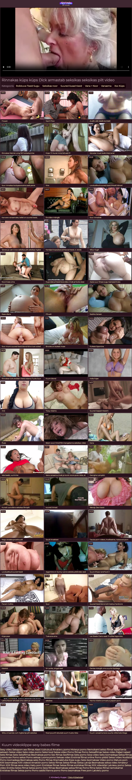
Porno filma (89, 768)
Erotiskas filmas (50, 765)
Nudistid (127, 757)
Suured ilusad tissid (71, 86)
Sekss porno (36, 768)
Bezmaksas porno (41, 755)
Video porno (106, 760)
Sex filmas (56, 755)
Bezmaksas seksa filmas (69, 768)
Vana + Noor (91, 86)
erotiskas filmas (82, 765)
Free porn (86, 770)
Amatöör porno (39, 762)
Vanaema (106, 86)
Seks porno (80, 755)
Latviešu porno (100, 770)
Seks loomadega (108, 755)
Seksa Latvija (84, 762)
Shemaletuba (60, 760)
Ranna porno (53, 770)
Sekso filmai (21, 768)
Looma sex (6, 757)
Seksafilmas (95, 752)
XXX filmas (11, 765)
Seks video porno (32, 752)
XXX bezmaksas (8, 762)
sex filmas (28, 749)
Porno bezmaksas (71, 770)
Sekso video (115, 757)
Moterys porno (79, 749)
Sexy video (6, 749)
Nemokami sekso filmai (100, 749)
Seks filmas (6, 755)
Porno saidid (39, 770)
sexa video (24, 765)
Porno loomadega (10, 760)
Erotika (11, 768)
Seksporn (17, 749)
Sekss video (15, 752)
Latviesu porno (116, 765)
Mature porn (120, 760)
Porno (85, 752)
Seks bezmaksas (90, 760)
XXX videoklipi (99, 765)
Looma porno (48, 757)
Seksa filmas (125, 755)
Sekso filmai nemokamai (109, 768)
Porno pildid (101, 757)
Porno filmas (74, 752)
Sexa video (93, 755)
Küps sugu (74, 760)
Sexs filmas (49, 768)
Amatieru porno (61, 749)
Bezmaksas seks (29, 760)
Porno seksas (33, 757)
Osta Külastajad (75, 777)
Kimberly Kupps (66, 3)
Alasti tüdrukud (43, 749)
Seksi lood (48, 752)
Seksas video (63, 757)
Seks (15, 755)
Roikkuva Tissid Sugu (27, 86)
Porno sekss (19, 757)
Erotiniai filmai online (82, 757)
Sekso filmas (56, 762)
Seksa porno (24, 770)
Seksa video (60, 752)
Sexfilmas (68, 755)
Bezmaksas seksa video (104, 762)
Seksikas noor (49, 86)
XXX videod (24, 762)
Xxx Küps (119, 86)
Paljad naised (123, 752)
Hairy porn (36, 765)
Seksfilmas (25, 755)
